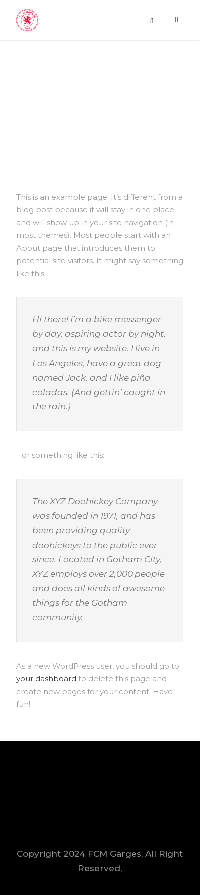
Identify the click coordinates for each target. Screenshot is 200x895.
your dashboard (46, 678)
